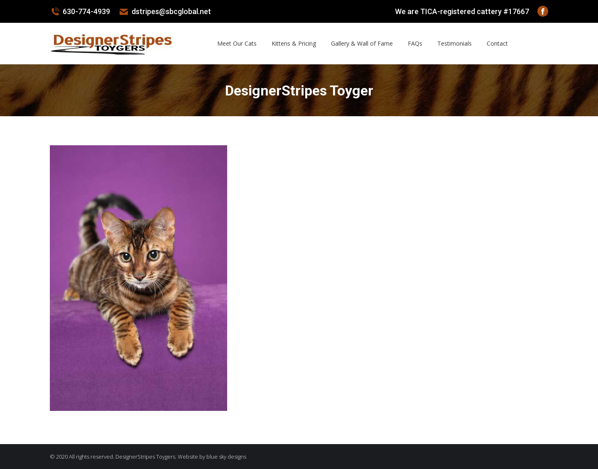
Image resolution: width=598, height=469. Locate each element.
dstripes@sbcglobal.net (164, 12)
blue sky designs (226, 456)
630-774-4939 (80, 12)
